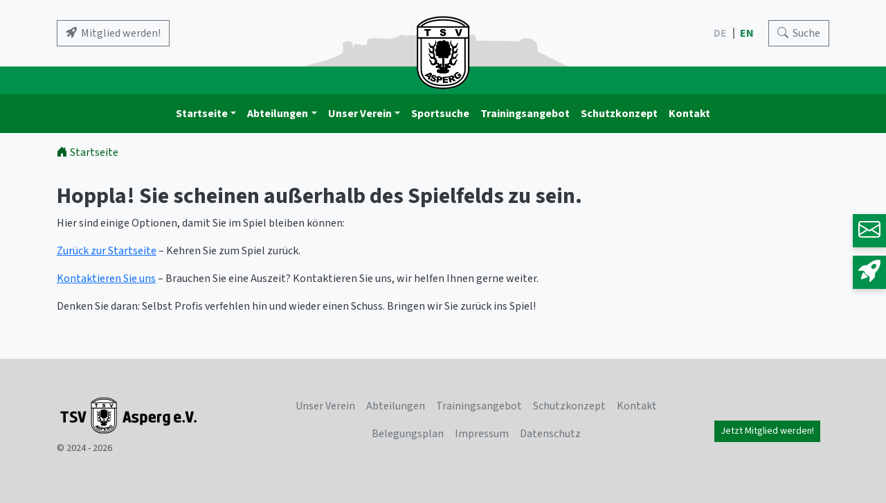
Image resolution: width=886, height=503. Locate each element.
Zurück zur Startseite (106, 250)
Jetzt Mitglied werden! (767, 431)
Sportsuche (440, 113)
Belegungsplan (408, 433)
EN (748, 33)
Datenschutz (550, 433)
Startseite (202, 113)
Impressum (482, 433)
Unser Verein (360, 113)
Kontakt (689, 113)
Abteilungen (277, 113)
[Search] (798, 33)
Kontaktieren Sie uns (106, 278)
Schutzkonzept (619, 113)
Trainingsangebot (525, 113)
